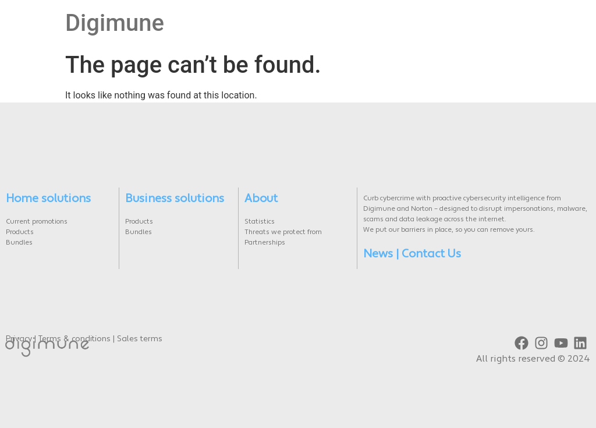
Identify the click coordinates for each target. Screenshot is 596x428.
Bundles (19, 242)
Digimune (114, 23)
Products (20, 232)
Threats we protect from (283, 232)
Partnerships (264, 242)
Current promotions (37, 221)
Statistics (259, 221)
